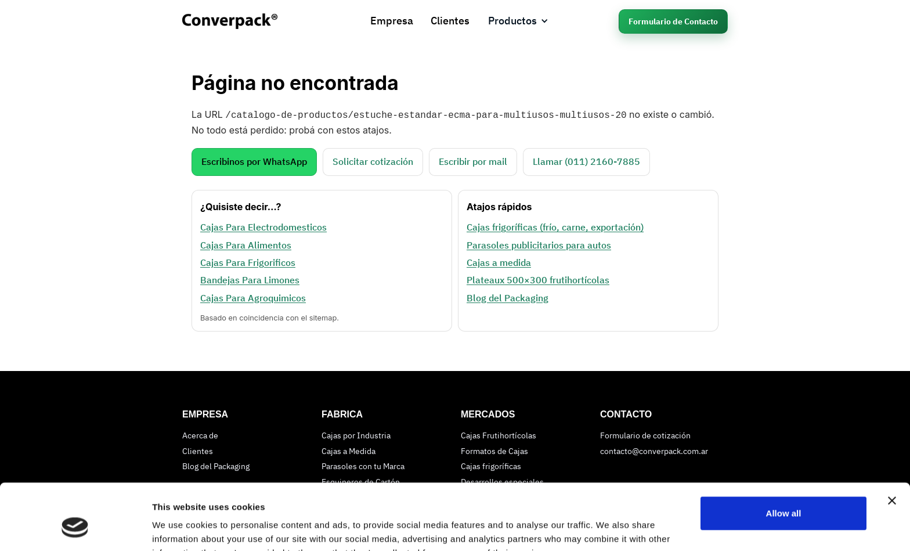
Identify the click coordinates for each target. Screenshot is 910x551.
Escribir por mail (473, 160)
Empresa (391, 20)
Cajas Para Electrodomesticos (263, 226)
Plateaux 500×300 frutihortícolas (538, 278)
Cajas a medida (499, 261)
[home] (241, 21)
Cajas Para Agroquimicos (253, 296)
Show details (179, 528)
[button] (518, 21)
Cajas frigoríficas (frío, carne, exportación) (555, 226)
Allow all (783, 457)
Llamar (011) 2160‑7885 (586, 160)
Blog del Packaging (507, 296)
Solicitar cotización (373, 160)
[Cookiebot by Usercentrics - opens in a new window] (75, 528)
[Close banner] (892, 444)
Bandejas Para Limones (249, 278)
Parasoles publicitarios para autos (539, 244)
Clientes (450, 20)
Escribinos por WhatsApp (254, 160)
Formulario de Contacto (673, 21)
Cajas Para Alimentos (245, 244)
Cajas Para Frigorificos (247, 261)
